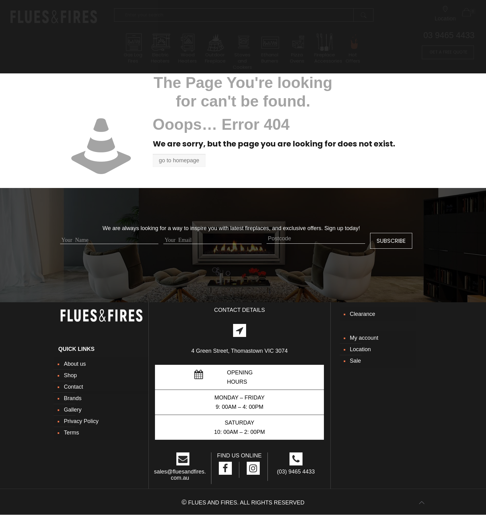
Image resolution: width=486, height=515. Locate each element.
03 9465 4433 (449, 35)
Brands (73, 398)
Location (360, 349)
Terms (71, 433)
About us (75, 364)
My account (364, 338)
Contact (73, 387)
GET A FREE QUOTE (447, 52)
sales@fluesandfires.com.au (180, 475)
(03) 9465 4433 (296, 472)
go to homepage (179, 160)
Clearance (362, 314)
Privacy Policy (81, 421)
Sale (355, 361)
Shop (70, 375)
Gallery (73, 410)
